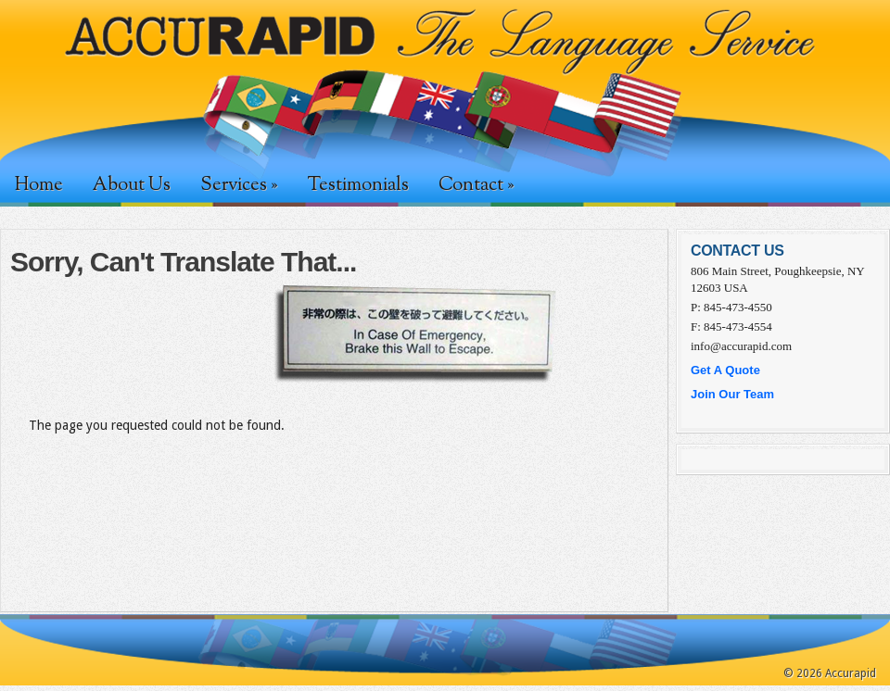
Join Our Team (732, 394)
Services (238, 185)
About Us (132, 185)
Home (39, 185)
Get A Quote (725, 370)
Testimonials (358, 185)
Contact (476, 185)
